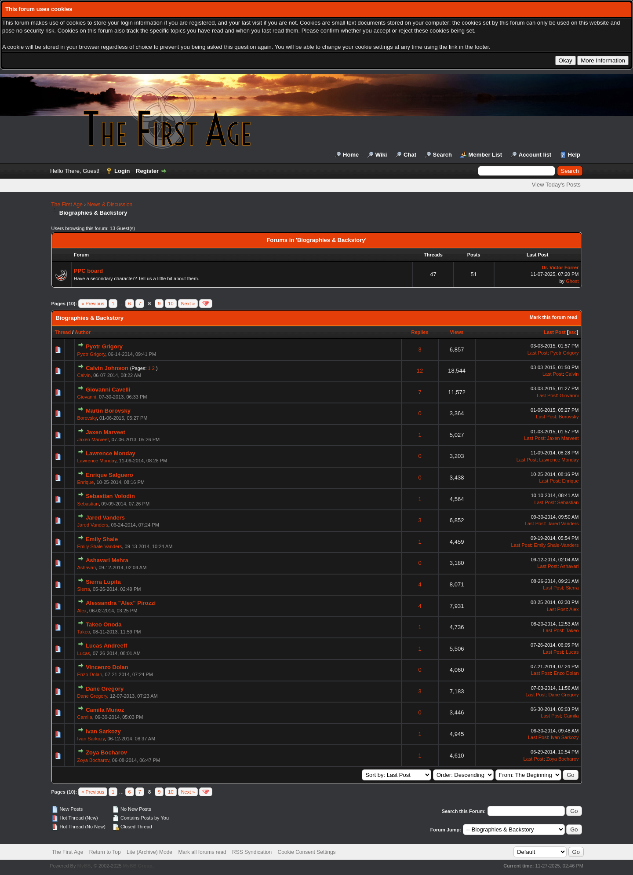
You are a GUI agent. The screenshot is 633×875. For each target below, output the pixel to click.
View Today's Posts (556, 184)
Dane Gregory (105, 688)
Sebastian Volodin (110, 496)
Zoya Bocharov (106, 752)
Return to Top (105, 852)
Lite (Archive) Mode (149, 852)
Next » (188, 303)
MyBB (84, 865)
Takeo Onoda (103, 624)
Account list (535, 154)
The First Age (67, 204)
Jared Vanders (105, 517)
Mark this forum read (554, 317)
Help (574, 154)
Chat (410, 154)
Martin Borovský (108, 410)
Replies (419, 332)
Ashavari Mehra (107, 560)
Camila (84, 717)
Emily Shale (102, 539)
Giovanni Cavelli (108, 389)
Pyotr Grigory (104, 346)
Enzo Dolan (89, 674)
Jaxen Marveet (105, 432)
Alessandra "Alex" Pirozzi (121, 603)
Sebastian (88, 503)
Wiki (381, 154)
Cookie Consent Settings (306, 852)
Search (442, 154)
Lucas (83, 653)
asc (572, 332)
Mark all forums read (202, 852)
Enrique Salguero (109, 475)
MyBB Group (138, 865)
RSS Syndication (252, 852)
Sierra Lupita (103, 581)
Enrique (85, 482)
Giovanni (86, 396)
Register (147, 171)
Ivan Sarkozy (103, 731)
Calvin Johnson (107, 368)
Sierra (83, 589)
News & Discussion (110, 204)
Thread (63, 332)
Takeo (83, 631)
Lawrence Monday (110, 453)
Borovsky (87, 418)
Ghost (572, 281)
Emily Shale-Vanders (99, 546)
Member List (485, 154)
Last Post (555, 332)
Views (457, 332)
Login (122, 171)
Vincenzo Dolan (107, 667)
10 (170, 303)
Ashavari (86, 567)
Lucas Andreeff (106, 645)
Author (83, 332)
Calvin (84, 375)
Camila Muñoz (105, 710)
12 (420, 370)
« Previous (92, 303)
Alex (82, 610)
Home (351, 154)
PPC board (88, 270)
